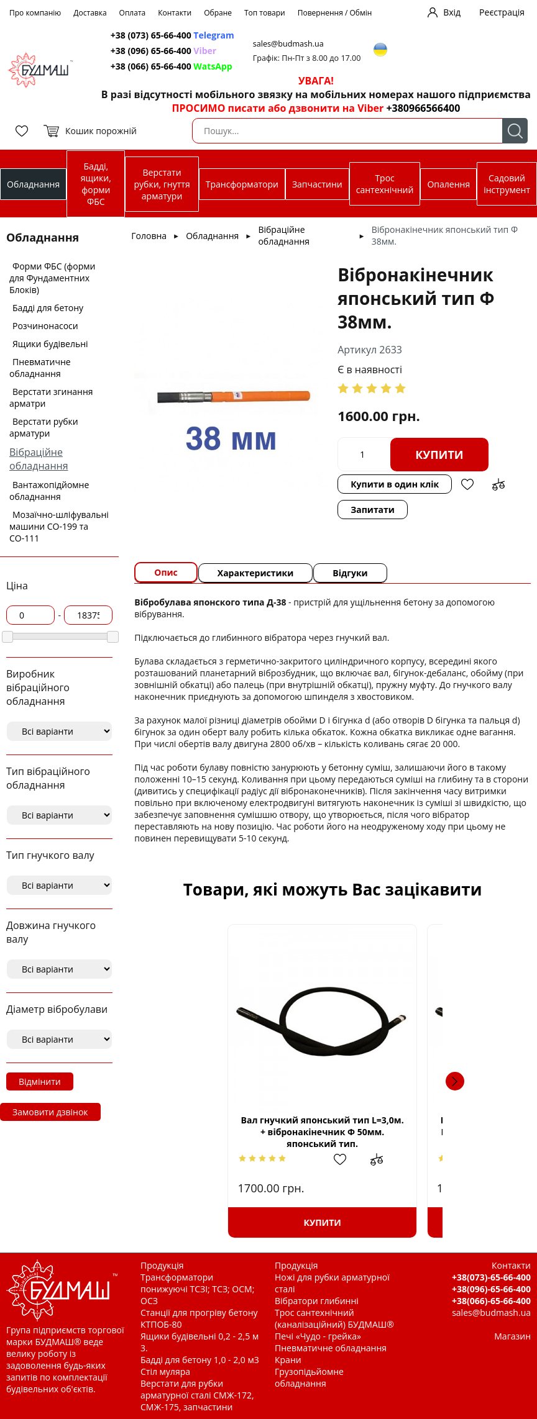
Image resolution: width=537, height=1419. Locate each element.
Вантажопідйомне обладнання (49, 490)
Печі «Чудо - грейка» (318, 1336)
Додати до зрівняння (498, 484)
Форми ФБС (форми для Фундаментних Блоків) (52, 278)
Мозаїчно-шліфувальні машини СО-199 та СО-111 (59, 526)
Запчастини (317, 184)
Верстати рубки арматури (43, 427)
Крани (288, 1360)
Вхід (452, 12)
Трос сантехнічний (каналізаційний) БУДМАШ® (334, 1318)
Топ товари (264, 12)
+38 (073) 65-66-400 (172, 35)
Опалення (448, 184)
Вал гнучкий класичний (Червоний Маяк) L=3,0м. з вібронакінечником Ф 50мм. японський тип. (420, 1131)
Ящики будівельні (50, 344)
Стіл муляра (165, 1371)
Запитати (373, 509)
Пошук (515, 130)
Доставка (89, 12)
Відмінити (40, 1081)
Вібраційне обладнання (38, 459)
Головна (149, 236)
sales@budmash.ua (288, 44)
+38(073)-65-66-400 (491, 1277)
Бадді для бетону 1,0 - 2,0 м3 (199, 1360)
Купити (439, 454)
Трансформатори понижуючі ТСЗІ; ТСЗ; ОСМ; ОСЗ (197, 1289)
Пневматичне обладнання (40, 367)
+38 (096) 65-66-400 (163, 51)
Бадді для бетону (47, 308)
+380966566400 (423, 108)
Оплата (132, 12)
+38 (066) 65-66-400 (171, 66)
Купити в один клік (395, 484)
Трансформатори (242, 184)
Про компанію (35, 12)
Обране (218, 12)
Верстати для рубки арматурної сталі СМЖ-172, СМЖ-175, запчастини (197, 1395)
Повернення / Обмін (335, 12)
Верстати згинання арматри (51, 397)
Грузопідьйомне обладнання (309, 1377)
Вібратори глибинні (317, 1301)
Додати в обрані (467, 484)
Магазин (512, 1336)
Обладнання (33, 184)
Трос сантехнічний (385, 184)
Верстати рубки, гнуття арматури (162, 184)
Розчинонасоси (45, 326)
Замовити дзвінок (50, 1112)
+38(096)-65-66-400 (491, 1289)
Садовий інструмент (507, 184)
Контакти (174, 12)
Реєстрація (502, 12)
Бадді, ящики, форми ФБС (96, 183)
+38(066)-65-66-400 (491, 1301)
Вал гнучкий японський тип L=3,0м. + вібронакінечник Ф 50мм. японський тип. (244, 1131)
